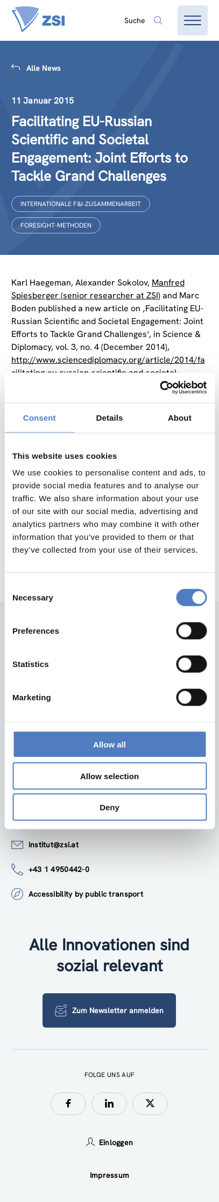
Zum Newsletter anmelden (109, 1010)
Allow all (109, 744)
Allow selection (109, 775)
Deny (109, 807)
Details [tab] (109, 417)
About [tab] (180, 417)
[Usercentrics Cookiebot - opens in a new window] (159, 388)
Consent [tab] (39, 417)
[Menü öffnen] (193, 20)
